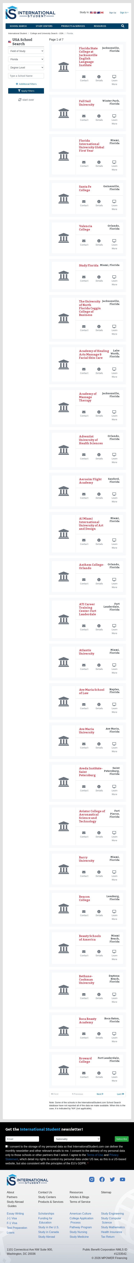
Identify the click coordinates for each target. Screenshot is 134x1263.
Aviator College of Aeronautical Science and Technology (92, 816)
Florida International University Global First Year (91, 146)
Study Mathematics (113, 1227)
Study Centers (44, 26)
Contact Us (45, 1192)
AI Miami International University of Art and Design (91, 523)
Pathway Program (81, 1227)
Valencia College (85, 228)
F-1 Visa (12, 1223)
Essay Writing (15, 1213)
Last (120, 1094)
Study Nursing (78, 1232)
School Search (18, 26)
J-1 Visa (12, 1218)
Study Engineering (112, 1213)
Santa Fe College (85, 188)
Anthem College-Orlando (91, 566)
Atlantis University (86, 652)
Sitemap (106, 1192)
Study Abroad (46, 1236)
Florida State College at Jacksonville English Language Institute (88, 57)
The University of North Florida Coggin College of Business (90, 308)
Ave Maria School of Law (91, 691)
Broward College (85, 1060)
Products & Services (73, 26)
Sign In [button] (123, 12)
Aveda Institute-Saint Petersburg (91, 772)
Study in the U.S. (48, 1227)
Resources (100, 26)
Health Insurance (111, 1232)
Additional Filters (26, 83)
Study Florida (88, 265)
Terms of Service (80, 1201)
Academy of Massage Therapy (87, 397)
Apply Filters (26, 90)
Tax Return (107, 1236)
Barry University (86, 859)
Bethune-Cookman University (86, 980)
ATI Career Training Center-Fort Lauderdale (87, 609)
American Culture (80, 1213)
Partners (12, 1197)
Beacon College (84, 898)
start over (26, 99)
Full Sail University (86, 103)
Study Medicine (79, 1236)
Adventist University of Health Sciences (91, 440)
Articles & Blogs (79, 1197)
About (10, 1192)
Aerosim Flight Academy (90, 481)
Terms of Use (95, 1154)
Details (99, 78)
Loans (10, 1232)
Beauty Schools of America (90, 937)
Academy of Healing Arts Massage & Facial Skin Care (94, 354)
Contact (84, 78)
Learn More (114, 80)
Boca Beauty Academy (87, 1020)
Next (100, 1094)
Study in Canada (48, 1232)
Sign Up (112, 13)
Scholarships (46, 1213)
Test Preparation (17, 1227)
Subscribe (121, 1138)
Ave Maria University (86, 730)
